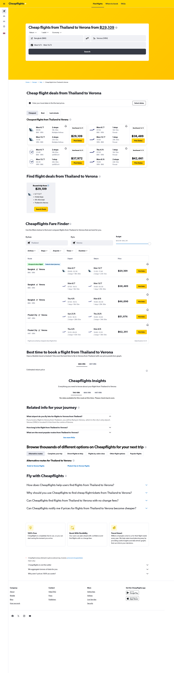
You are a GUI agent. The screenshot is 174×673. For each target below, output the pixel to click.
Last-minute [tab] (58, 113)
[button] (4, 3)
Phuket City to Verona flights (82, 454)
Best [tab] (46, 113)
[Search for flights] (4, 11)
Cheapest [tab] (36, 113)
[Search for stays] (4, 16)
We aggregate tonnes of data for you (92, 557)
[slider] (153, 243)
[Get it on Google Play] (139, 580)
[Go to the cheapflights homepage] (18, 4)
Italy (45, 82)
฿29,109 (111, 27)
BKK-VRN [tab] (85, 352)
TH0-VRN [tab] (80, 380)
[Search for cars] (4, 21)
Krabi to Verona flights (39, 454)
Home (31, 82)
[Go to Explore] (4, 26)
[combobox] (37, 32)
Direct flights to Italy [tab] (79, 441)
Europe (38, 82)
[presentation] (120, 28)
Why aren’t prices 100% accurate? (92, 561)
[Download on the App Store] (139, 586)
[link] (45, 209)
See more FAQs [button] (73, 425)
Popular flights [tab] (139, 441)
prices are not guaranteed (79, 546)
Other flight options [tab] (121, 441)
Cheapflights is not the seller (92, 552)
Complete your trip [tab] (59, 441)
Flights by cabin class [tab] (100, 441)
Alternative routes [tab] (40, 441)
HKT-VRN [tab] (96, 352)
